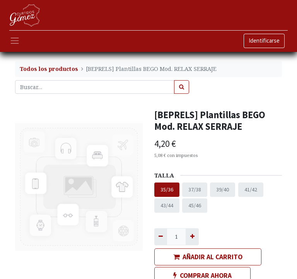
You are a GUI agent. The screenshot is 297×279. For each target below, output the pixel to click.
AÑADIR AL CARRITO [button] (207, 257)
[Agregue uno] (192, 236)
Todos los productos (49, 68)
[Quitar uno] (160, 236)
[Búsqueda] (181, 87)
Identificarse (264, 40)
